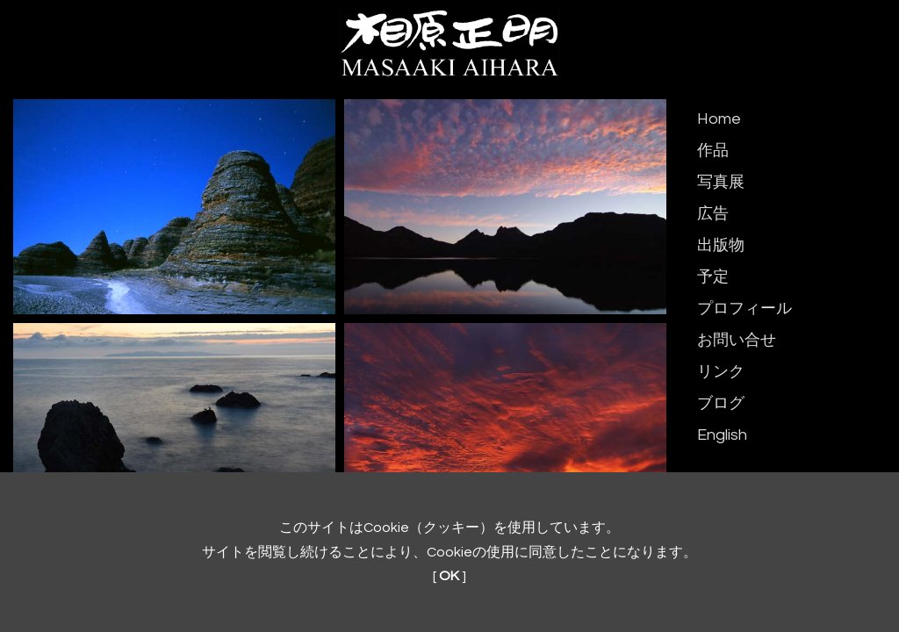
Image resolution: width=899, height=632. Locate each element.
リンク (720, 371)
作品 (713, 150)
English (722, 435)
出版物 (720, 245)
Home (719, 119)
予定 (713, 277)
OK (449, 576)
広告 (713, 213)
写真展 (720, 182)
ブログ (720, 403)
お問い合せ (736, 340)
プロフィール (744, 308)
